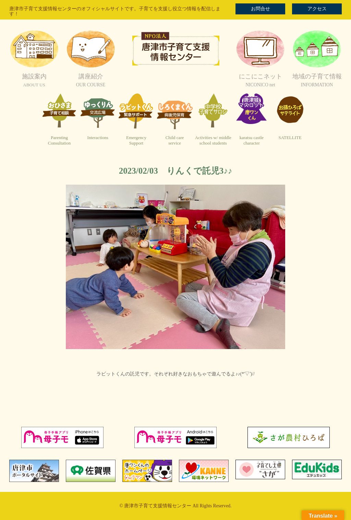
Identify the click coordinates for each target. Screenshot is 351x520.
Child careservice (175, 140)
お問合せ (260, 8)
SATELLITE (290, 137)
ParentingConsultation (59, 140)
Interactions (97, 137)
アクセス (317, 8)
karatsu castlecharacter (252, 140)
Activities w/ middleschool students (213, 140)
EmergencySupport (136, 140)
